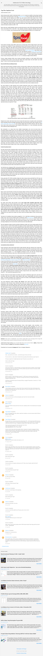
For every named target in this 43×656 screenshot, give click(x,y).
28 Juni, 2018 (7, 471)
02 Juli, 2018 (7, 491)
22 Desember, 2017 (8, 362)
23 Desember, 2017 (8, 371)
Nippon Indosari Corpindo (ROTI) (14, 259)
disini (20, 333)
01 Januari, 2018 (8, 416)
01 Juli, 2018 (7, 484)
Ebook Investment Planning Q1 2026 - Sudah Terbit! (13, 554)
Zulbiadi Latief (8, 353)
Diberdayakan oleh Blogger (21, 648)
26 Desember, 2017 (8, 398)
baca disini (26, 344)
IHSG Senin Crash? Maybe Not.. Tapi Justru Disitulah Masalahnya (16, 567)
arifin (6, 401)
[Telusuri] (41, 3)
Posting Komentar (5, 546)
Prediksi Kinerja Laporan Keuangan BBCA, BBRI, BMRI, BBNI (14, 593)
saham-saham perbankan (36, 51)
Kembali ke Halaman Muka (21, 653)
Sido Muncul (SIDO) (4, 259)
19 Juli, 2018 (7, 519)
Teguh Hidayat (8, 411)
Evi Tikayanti (8, 516)
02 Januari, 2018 (8, 451)
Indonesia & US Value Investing (21, 2)
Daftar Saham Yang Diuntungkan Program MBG (12, 620)
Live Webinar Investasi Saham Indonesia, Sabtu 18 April (13, 580)
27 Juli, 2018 (7, 527)
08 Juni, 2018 (7, 458)
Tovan (6, 437)
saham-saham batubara (30, 50)
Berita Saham (7, 386)
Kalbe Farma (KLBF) (26, 259)
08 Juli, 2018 (7, 505)
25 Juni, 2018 (7, 464)
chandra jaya (7, 488)
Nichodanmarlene (8, 537)
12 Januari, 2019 (8, 533)
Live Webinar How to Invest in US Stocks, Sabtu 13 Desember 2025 (16, 607)
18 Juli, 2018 (7, 511)
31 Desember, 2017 (8, 408)
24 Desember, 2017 (8, 391)
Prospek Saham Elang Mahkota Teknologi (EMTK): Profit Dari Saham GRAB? (18, 633)
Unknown (7, 395)
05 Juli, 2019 (7, 543)
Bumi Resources (30, 217)
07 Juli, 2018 (7, 498)
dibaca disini (15, 263)
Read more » (39, 563)
